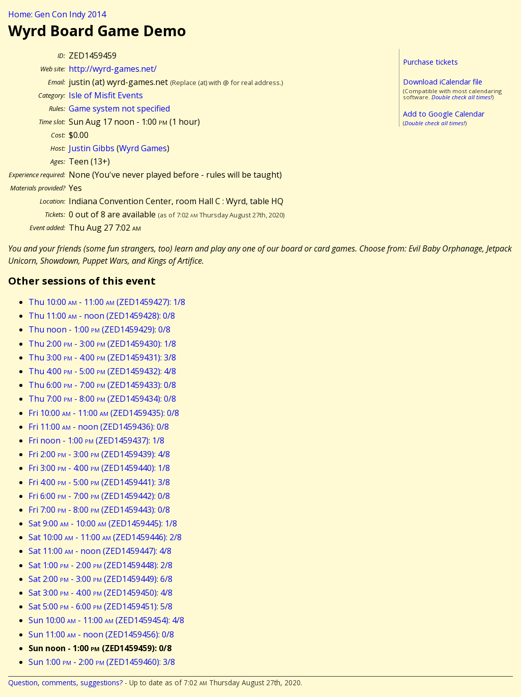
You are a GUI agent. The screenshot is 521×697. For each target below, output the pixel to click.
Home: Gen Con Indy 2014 (57, 14)
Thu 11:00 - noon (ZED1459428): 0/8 (101, 315)
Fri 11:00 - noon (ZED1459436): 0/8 (98, 426)
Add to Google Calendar (443, 114)
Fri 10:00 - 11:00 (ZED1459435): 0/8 (103, 413)
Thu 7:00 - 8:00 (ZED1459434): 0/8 (102, 398)
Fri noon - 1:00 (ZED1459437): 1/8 (96, 440)
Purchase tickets (430, 62)
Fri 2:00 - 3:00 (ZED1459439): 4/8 (99, 454)
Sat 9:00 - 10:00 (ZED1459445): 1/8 (102, 523)
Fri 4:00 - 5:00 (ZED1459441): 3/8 (99, 482)
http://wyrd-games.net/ (113, 68)
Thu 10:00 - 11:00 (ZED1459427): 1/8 (106, 302)
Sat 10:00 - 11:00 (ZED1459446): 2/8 (105, 537)
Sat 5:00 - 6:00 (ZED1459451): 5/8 (100, 606)
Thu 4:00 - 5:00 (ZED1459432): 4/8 (102, 371)
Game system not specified (119, 108)
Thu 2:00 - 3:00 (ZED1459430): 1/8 (102, 343)
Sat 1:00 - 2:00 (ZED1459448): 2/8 (100, 565)
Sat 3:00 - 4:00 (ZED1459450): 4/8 (100, 592)
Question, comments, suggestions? (65, 682)
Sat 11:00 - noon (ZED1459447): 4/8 (99, 550)
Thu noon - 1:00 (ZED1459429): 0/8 (99, 329)
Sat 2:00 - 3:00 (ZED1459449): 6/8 (100, 578)
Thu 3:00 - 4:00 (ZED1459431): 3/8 (102, 357)
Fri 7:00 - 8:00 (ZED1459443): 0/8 (99, 509)
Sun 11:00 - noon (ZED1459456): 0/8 (101, 634)
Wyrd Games (143, 148)
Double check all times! (461, 97)
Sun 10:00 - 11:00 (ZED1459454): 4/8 (106, 620)
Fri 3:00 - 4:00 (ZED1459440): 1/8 (99, 467)
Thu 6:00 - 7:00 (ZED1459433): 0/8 (102, 385)
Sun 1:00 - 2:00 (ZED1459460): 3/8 (101, 661)
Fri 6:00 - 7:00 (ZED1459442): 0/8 (99, 495)
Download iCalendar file (442, 82)
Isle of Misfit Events (106, 95)
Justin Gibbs (91, 148)
